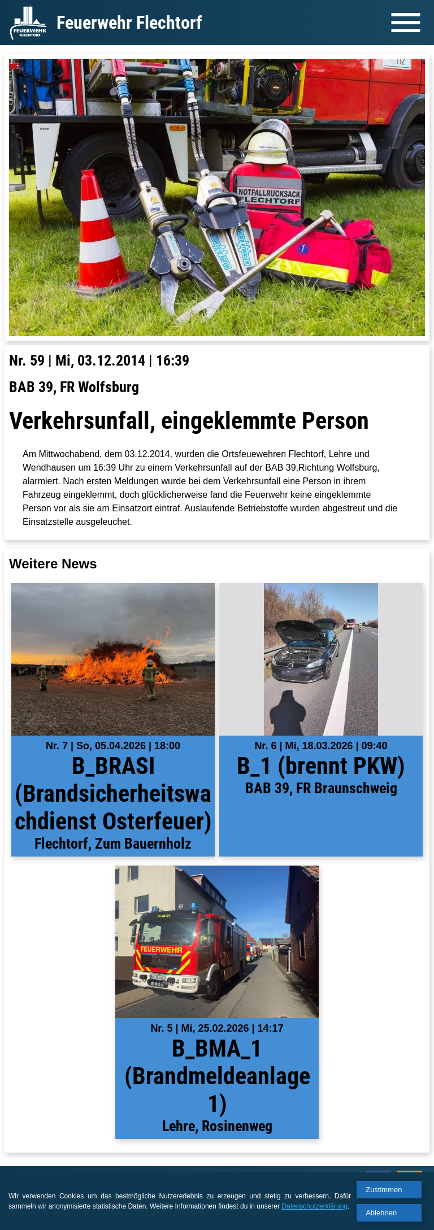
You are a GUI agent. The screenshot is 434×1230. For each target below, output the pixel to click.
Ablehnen (381, 1213)
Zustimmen (384, 1189)
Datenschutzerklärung (314, 1206)
